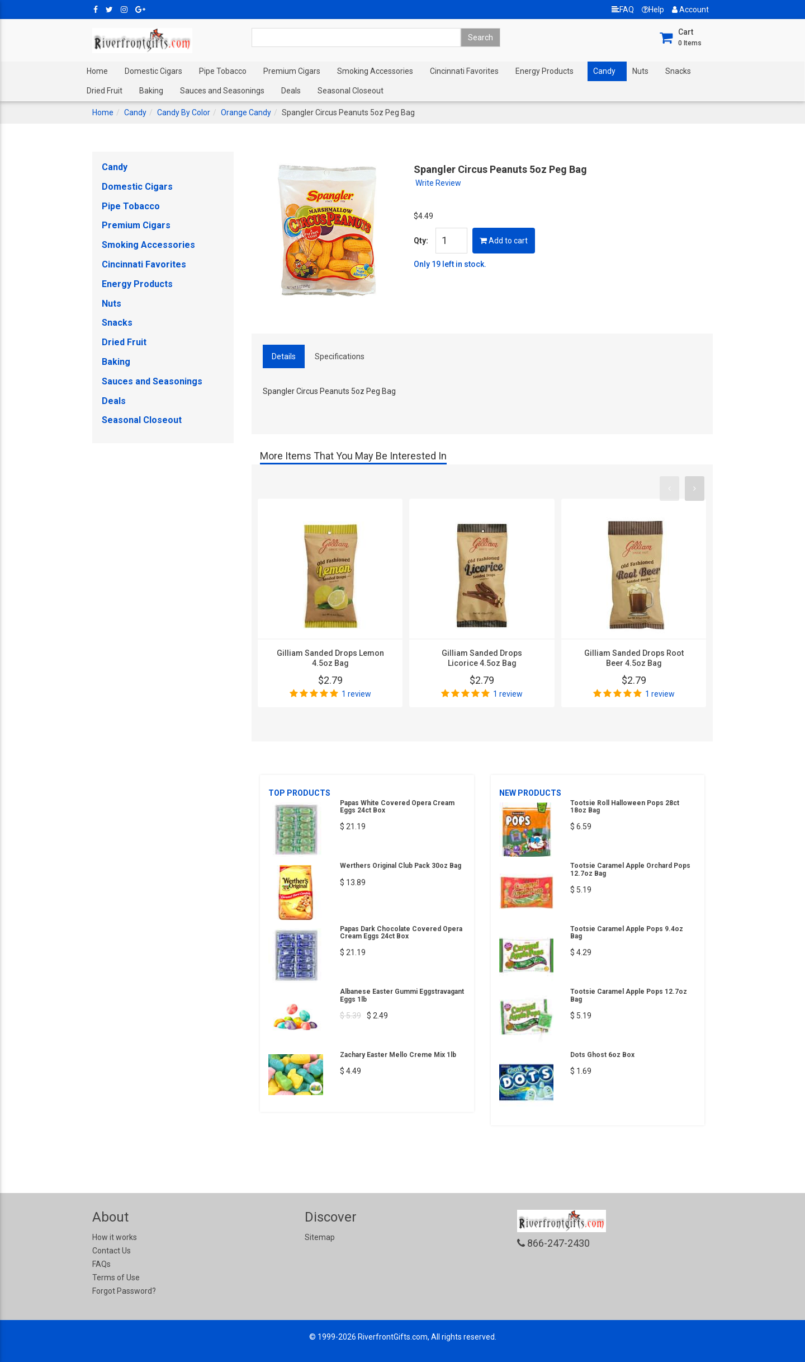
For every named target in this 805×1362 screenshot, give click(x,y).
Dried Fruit (104, 90)
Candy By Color (183, 112)
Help (653, 9)
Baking (151, 90)
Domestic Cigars (153, 71)
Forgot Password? (124, 1290)
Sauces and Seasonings (222, 90)
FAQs (101, 1264)
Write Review (438, 183)
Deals (291, 90)
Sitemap (320, 1237)
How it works (114, 1237)
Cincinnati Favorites (464, 71)
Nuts (640, 71)
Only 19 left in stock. (450, 264)
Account (690, 9)
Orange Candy (246, 112)
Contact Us (111, 1250)
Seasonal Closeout (350, 90)
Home (97, 71)
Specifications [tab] (339, 356)
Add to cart (504, 240)
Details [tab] (284, 356)
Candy (604, 71)
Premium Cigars (291, 71)
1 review (356, 693)
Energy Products (544, 71)
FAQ (623, 9)
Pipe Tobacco (223, 71)
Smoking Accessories (375, 71)
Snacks (678, 71)
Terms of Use (116, 1277)
